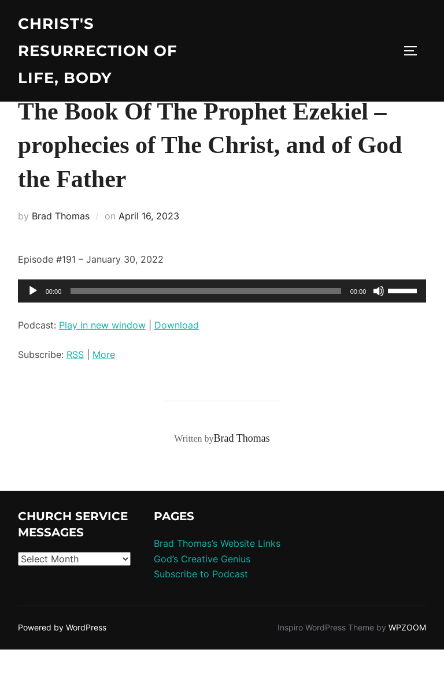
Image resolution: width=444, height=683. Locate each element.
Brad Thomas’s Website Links (217, 577)
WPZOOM (407, 661)
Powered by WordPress (62, 661)
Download (176, 358)
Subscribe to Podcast (201, 607)
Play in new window (102, 358)
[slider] (206, 324)
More (103, 387)
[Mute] (378, 324)
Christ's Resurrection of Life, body (97, 50)
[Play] (33, 324)
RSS (75, 387)
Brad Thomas (61, 249)
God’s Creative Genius (202, 592)
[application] (222, 324)
